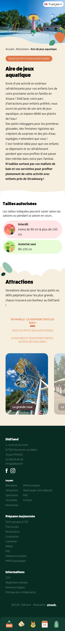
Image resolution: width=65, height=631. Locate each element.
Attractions (22, 49)
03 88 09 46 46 (14, 459)
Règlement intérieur (17, 582)
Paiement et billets (16, 556)
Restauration (13, 531)
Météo (9, 546)
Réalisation (45, 604)
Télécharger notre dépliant (38, 490)
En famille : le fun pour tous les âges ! (32, 321)
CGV (8, 577)
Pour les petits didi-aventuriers (32, 330)
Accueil (10, 49)
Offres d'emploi (31, 485)
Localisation (12, 536)
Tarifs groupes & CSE (17, 521)
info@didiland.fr (14, 463)
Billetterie (11, 485)
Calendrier (11, 541)
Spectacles (12, 495)
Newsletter (12, 505)
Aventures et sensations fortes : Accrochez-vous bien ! (32, 339)
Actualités (11, 500)
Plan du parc (12, 526)
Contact (27, 500)
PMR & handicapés (16, 561)
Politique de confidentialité (21, 592)
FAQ (25, 495)
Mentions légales (15, 587)
